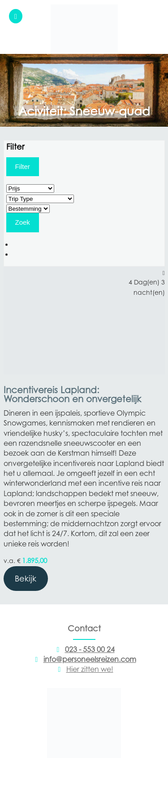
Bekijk (25, 578)
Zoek (22, 222)
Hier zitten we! (84, 669)
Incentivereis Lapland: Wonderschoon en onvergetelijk (72, 394)
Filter (22, 166)
